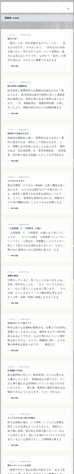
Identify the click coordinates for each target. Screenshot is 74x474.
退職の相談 (13, 275)
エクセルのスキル (16, 180)
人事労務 (10, 130)
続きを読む (15, 66)
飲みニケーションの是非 (19, 465)
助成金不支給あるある (18, 133)
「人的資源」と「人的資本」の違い (25, 228)
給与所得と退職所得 (17, 85)
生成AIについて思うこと (20, 323)
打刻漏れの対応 (15, 370)
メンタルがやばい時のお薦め (21, 417)
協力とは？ (13, 38)
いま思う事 (11, 35)
